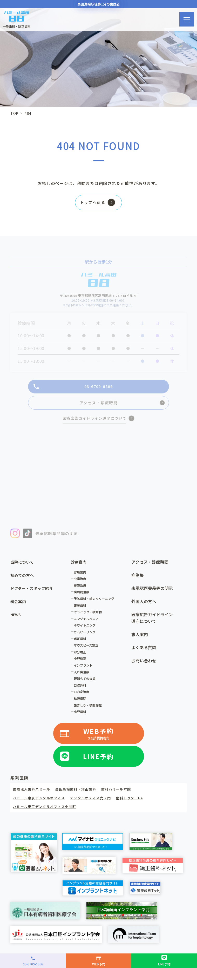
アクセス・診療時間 (149, 566)
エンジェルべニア (87, 623)
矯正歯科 (81, 643)
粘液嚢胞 (81, 703)
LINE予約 (98, 760)
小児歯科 (81, 716)
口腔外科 (81, 689)
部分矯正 (81, 656)
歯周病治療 (83, 596)
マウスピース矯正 (87, 649)
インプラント (84, 669)
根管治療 (81, 590)
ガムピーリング (86, 636)
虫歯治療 (81, 583)
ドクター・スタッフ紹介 (33, 592)
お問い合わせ (143, 665)
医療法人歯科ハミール (33, 792)
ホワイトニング (86, 630)
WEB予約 (98, 738)
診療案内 (81, 576)
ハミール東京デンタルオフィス (41, 801)
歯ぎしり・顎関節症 (89, 709)
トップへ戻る (91, 204)
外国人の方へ (143, 606)
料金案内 (18, 606)
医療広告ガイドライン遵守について (152, 622)
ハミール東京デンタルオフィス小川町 (47, 810)
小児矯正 (81, 663)
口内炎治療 (83, 696)
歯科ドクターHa (137, 801)
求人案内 (139, 639)
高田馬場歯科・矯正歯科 (80, 792)
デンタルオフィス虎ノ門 (96, 801)
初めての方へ (22, 579)
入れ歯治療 (83, 676)
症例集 (137, 579)
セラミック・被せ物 (89, 616)
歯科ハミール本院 (123, 792)
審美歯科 (81, 610)
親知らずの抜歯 (86, 683)
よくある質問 (143, 652)
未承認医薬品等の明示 (152, 592)
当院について (22, 566)
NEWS (16, 619)
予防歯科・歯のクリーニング (95, 603)
